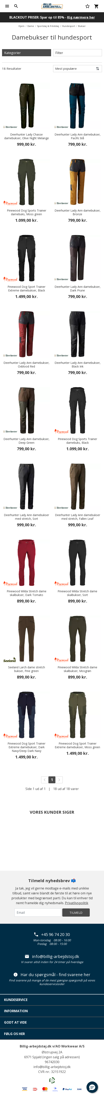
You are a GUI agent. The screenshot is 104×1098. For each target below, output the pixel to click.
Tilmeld (75, 912)
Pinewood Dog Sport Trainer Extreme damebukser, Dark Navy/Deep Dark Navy (26, 747)
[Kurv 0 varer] (96, 6)
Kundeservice (15, 1000)
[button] (92, 1087)
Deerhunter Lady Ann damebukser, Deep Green (26, 441)
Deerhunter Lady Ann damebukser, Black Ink (78, 364)
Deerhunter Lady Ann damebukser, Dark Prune (78, 288)
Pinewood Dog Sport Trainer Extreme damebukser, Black (26, 288)
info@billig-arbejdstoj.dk (52, 956)
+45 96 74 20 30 (52, 934)
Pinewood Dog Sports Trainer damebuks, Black (77, 441)
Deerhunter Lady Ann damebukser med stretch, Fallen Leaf (77, 517)
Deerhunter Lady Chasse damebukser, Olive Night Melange (26, 136)
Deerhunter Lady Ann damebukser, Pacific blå (78, 136)
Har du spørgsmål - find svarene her (52, 974)
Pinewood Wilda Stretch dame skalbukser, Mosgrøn (77, 669)
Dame (30, 26)
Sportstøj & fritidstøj (48, 26)
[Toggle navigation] (7, 6)
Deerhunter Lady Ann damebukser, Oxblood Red (26, 364)
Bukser (82, 26)
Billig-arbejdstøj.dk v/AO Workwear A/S (52, 1046)
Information (16, 1011)
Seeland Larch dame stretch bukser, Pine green (26, 669)
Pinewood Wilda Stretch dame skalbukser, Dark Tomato (26, 593)
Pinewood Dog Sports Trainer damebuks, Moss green (26, 212)
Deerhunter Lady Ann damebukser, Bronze (78, 212)
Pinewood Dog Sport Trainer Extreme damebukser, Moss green (77, 745)
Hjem (21, 26)
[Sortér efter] (77, 68)
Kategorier (12, 53)
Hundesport (68, 26)
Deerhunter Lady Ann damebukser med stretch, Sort (26, 517)
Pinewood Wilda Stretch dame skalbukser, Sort (77, 593)
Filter (59, 53)
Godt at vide (15, 1022)
